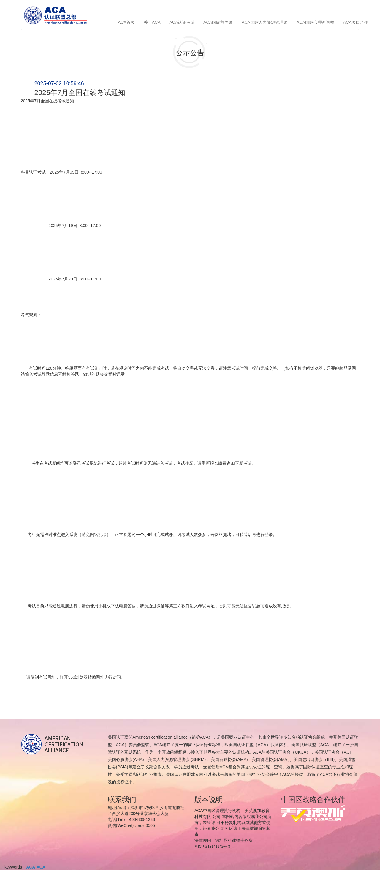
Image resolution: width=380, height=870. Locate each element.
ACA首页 (126, 22)
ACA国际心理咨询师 (315, 22)
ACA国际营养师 (218, 22)
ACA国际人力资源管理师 (265, 22)
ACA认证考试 (181, 22)
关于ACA (152, 22)
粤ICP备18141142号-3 (212, 846)
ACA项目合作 (355, 22)
